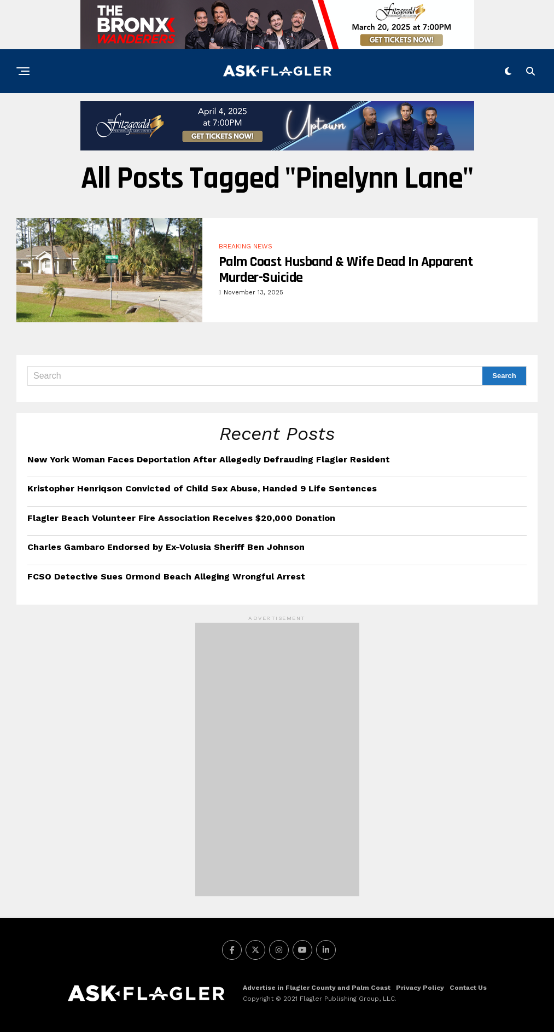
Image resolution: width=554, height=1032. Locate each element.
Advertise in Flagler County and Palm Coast (316, 988)
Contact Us (468, 988)
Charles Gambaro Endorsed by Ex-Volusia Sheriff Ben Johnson (166, 547)
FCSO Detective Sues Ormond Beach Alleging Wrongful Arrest (166, 576)
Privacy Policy (420, 988)
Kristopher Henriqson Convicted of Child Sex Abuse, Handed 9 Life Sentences (202, 488)
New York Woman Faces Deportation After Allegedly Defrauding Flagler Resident (208, 459)
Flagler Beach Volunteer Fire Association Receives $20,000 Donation (181, 518)
